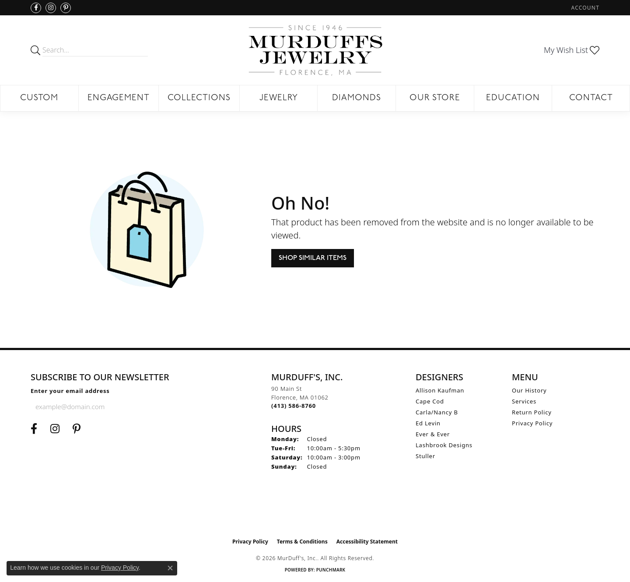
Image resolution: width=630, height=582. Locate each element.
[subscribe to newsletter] (158, 406)
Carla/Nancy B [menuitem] (437, 412)
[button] (584, 7)
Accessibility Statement (367, 541)
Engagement (119, 98)
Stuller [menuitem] (425, 456)
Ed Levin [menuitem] (428, 423)
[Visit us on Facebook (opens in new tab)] (36, 8)
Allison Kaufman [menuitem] (440, 390)
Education (513, 98)
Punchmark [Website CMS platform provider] (331, 570)
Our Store (435, 98)
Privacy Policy (532, 423)
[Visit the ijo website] (315, 511)
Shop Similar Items (312, 258)
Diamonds (356, 98)
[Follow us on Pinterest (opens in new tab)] (65, 8)
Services (524, 401)
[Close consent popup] (170, 568)
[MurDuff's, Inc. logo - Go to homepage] (315, 50)
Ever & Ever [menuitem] (433, 434)
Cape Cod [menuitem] (430, 401)
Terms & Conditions (302, 541)
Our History (529, 390)
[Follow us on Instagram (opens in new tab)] (51, 8)
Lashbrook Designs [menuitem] (444, 445)
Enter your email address (70, 391)
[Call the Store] (293, 406)
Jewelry (278, 98)
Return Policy (532, 412)
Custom (39, 98)
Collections (199, 98)
